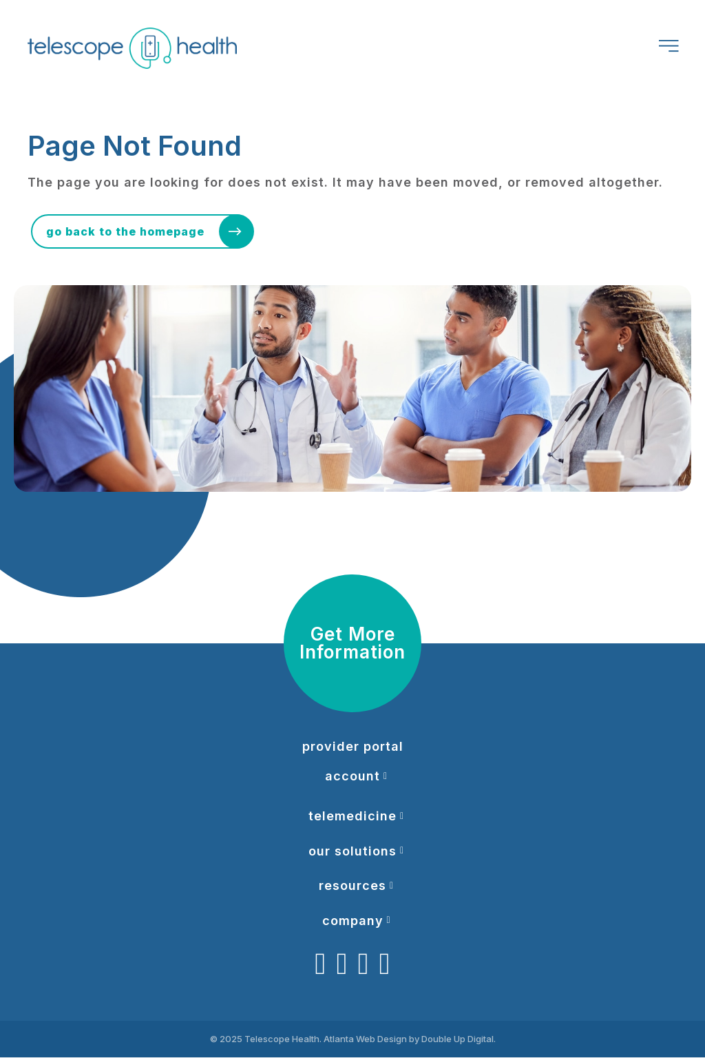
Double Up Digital (457, 1039)
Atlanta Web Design (365, 1039)
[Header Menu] (665, 47)
